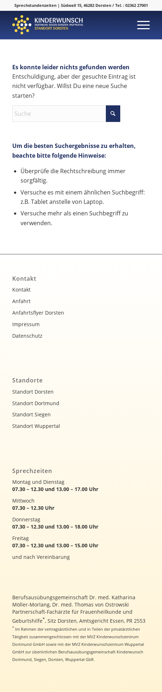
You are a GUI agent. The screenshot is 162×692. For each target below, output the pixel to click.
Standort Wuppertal (36, 425)
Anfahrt (21, 301)
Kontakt (21, 289)
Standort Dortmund (35, 403)
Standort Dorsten (33, 391)
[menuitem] (140, 24)
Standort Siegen (31, 414)
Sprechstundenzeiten (35, 5)
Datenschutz (27, 335)
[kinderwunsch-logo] (67, 24)
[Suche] (66, 113)
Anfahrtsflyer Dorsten (38, 312)
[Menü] (140, 24)
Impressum (26, 324)
